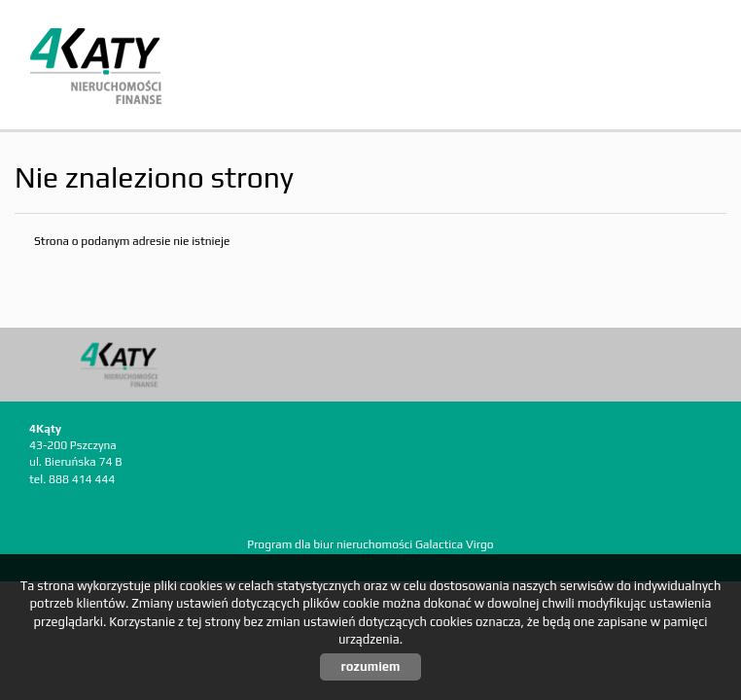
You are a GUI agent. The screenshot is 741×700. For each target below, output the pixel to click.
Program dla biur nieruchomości (331, 544)
